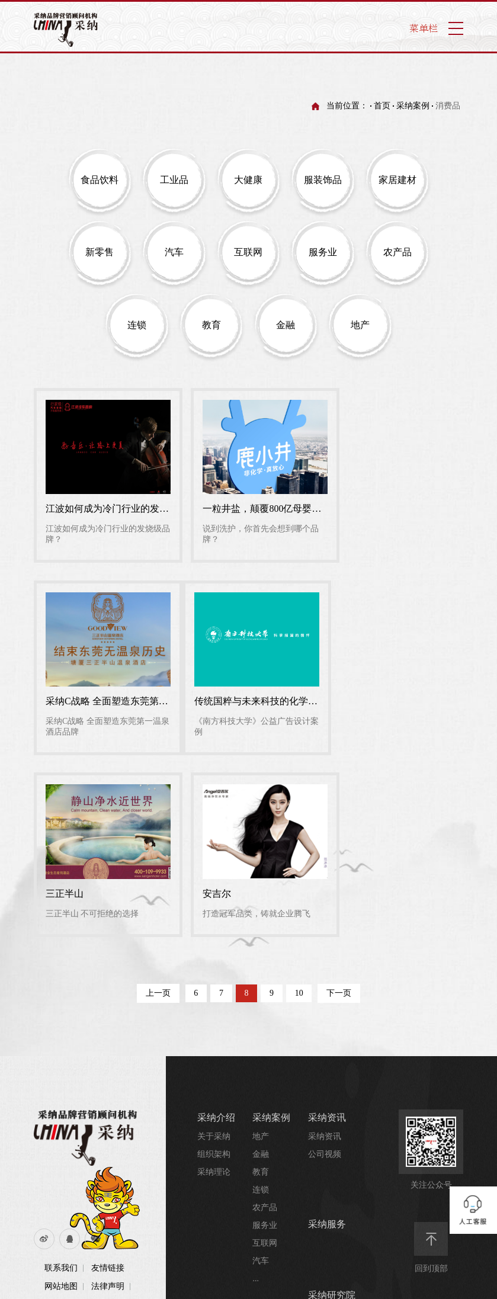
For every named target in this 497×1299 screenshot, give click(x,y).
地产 (260, 939)
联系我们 (61, 1071)
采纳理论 (213, 975)
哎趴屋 (211, 1206)
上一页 (157, 796)
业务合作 (259, 1225)
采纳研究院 (331, 1098)
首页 (382, 105)
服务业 (264, 1028)
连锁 (260, 993)
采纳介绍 (107, 1108)
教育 (260, 975)
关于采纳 (213, 939)
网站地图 (61, 1089)
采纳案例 (412, 105)
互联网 (264, 1046)
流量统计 (61, 1108)
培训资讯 (324, 1135)
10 (300, 796)
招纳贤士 (259, 1260)
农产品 (264, 1010)
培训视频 (324, 1153)
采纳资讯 (327, 921)
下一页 (339, 796)
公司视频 (324, 957)
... (255, 1081)
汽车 (260, 1064)
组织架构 (213, 957)
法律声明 (107, 1089)
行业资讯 (324, 1170)
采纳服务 (327, 1027)
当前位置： (347, 105)
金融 (260, 957)
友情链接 (107, 1071)
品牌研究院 (328, 1117)
